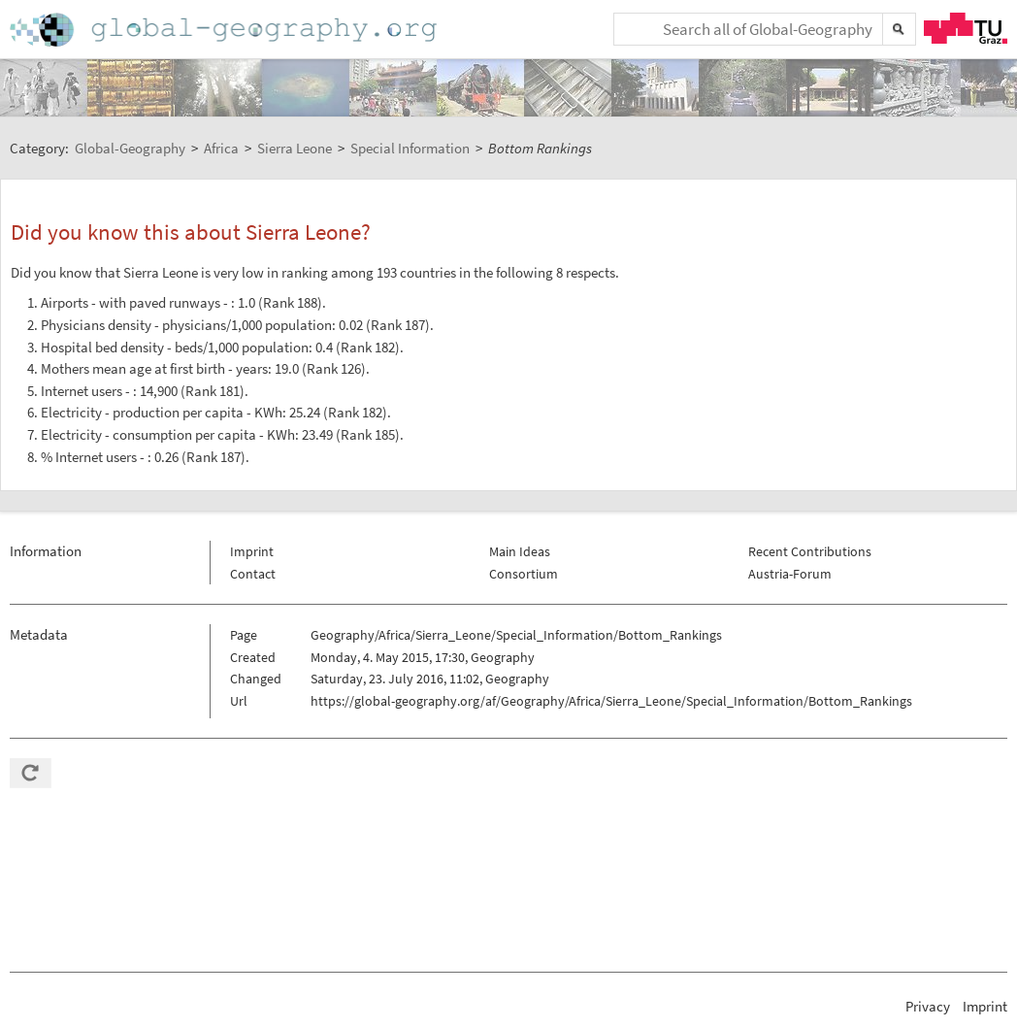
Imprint (252, 551)
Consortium (523, 573)
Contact (253, 573)
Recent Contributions (809, 551)
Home (225, 30)
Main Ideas (519, 551)
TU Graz (965, 28)
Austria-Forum (790, 573)
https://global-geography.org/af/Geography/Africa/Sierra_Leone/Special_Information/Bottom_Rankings (611, 701)
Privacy (927, 1006)
